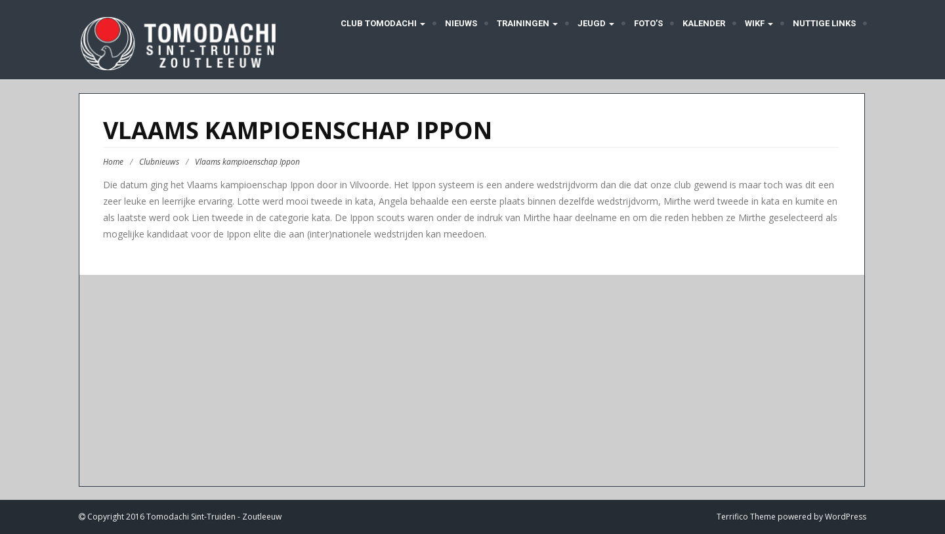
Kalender (703, 23)
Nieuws (461, 23)
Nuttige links (824, 23)
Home (113, 161)
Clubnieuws (159, 161)
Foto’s (648, 23)
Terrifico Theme (746, 516)
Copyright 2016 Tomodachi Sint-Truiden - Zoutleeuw (183, 516)
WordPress (845, 516)
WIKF (759, 23)
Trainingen (527, 23)
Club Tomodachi (382, 23)
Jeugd (596, 23)
